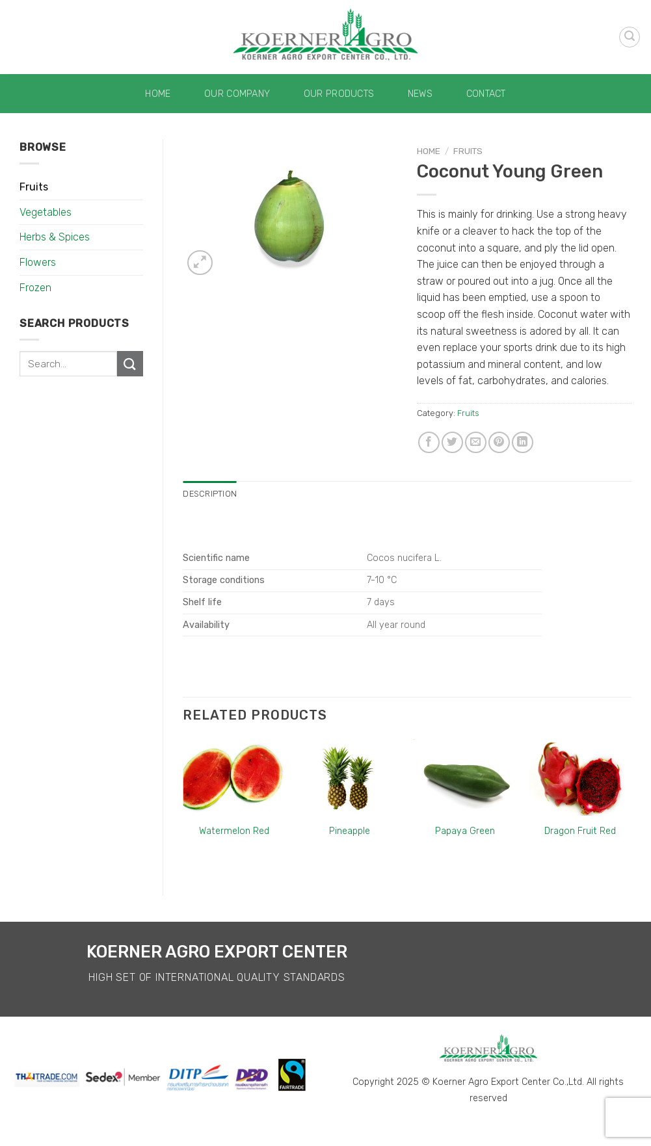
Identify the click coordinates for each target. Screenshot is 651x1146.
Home (157, 93)
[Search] (629, 37)
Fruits (34, 187)
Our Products (339, 93)
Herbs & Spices (55, 237)
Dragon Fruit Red (580, 831)
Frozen (35, 287)
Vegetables (46, 212)
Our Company (237, 93)
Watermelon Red (234, 831)
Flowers (38, 262)
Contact (486, 93)
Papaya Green (465, 831)
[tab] (210, 494)
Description (210, 494)
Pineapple (349, 831)
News (420, 93)
